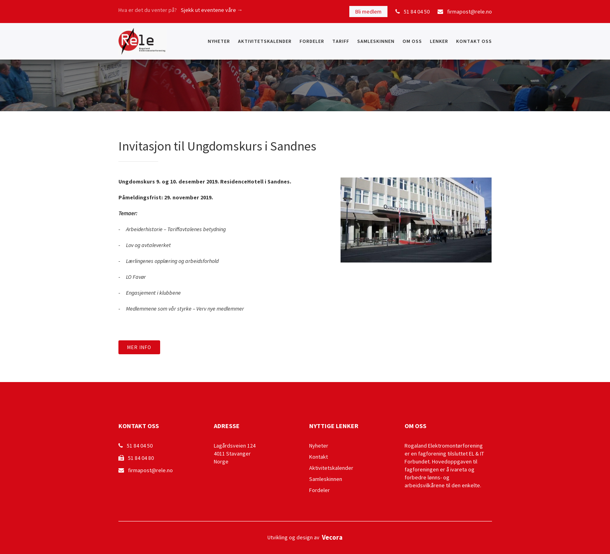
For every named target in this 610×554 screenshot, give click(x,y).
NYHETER (219, 41)
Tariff (340, 41)
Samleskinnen (376, 41)
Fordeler (312, 41)
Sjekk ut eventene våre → (212, 10)
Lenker (439, 41)
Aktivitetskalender (265, 41)
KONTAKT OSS (474, 41)
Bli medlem (368, 11)
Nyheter (318, 445)
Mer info (139, 347)
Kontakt (318, 456)
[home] (142, 41)
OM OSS (412, 41)
